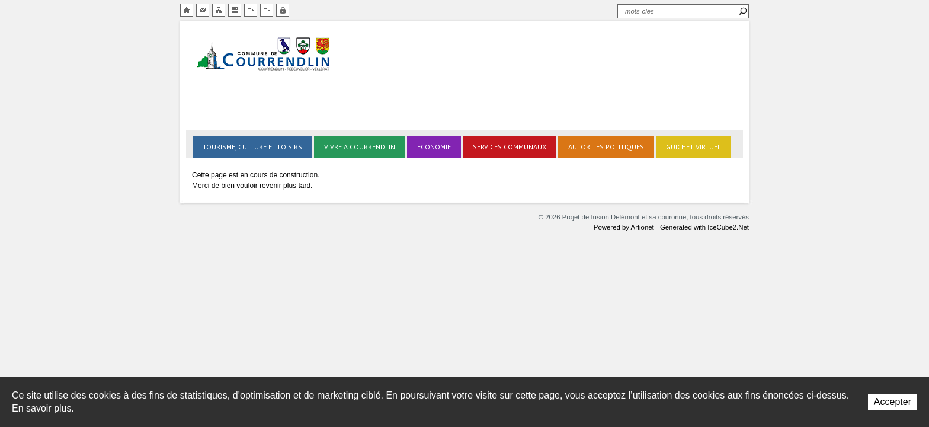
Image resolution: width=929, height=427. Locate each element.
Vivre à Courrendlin (359, 146)
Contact (202, 10)
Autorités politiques (606, 146)
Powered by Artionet (624, 227)
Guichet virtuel (693, 146)
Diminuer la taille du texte (266, 10)
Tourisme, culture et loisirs (252, 146)
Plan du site (218, 10)
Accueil (186, 10)
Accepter (892, 402)
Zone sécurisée (282, 10)
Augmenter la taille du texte (250, 10)
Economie (434, 146)
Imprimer (234, 10)
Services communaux (509, 146)
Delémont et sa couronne (264, 54)
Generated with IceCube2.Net (704, 227)
